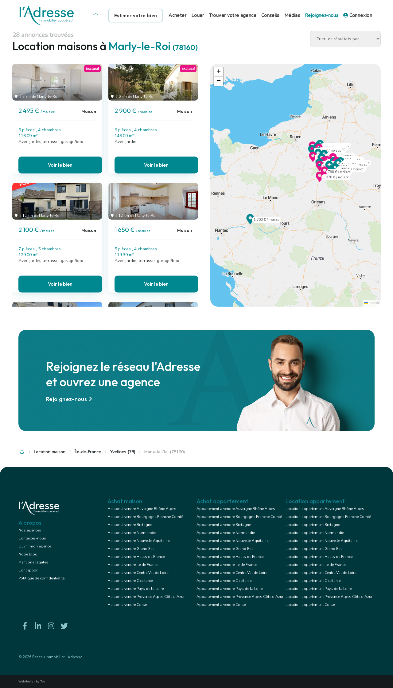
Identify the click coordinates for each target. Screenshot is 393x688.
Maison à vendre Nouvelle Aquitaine (138, 540)
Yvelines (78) (122, 452)
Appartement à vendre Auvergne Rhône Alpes (235, 508)
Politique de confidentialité (41, 578)
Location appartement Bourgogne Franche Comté (328, 516)
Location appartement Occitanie (313, 580)
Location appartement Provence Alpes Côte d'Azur (329, 596)
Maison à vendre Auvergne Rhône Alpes (141, 508)
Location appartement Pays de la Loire (319, 588)
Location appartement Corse (310, 604)
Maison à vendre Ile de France (132, 564)
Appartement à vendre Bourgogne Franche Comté (239, 516)
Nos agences (29, 530)
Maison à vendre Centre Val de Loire (137, 572)
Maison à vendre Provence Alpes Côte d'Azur (146, 596)
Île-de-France (88, 452)
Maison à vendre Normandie (131, 532)
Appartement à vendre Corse (221, 604)
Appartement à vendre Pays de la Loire (229, 588)
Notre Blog (27, 554)
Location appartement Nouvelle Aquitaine (321, 540)
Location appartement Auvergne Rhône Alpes (325, 508)
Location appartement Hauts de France (319, 556)
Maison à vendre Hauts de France (136, 556)
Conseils (270, 15)
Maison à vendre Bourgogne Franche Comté (145, 516)
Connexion (357, 15)
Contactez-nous (32, 538)
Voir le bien (60, 165)
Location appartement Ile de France (316, 564)
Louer (197, 15)
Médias (292, 15)
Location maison (49, 452)
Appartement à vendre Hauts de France (229, 556)
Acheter (177, 15)
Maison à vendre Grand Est (130, 548)
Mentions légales (33, 562)
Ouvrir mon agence (34, 546)
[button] (313, 160)
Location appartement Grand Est (314, 548)
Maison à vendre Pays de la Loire (135, 588)
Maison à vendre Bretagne (129, 524)
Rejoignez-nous (321, 15)
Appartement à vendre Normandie (225, 532)
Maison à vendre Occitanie (130, 580)
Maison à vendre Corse (127, 604)
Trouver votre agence (232, 15)
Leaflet (371, 303)
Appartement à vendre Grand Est (224, 548)
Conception (28, 570)
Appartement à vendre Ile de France (226, 564)
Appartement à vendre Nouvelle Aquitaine (232, 540)
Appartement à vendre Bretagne (223, 524)
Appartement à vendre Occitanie (223, 580)
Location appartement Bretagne (313, 524)
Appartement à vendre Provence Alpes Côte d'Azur (239, 596)
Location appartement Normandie (315, 532)
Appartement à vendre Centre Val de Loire (231, 572)
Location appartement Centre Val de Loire (321, 572)
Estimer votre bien (135, 15)
